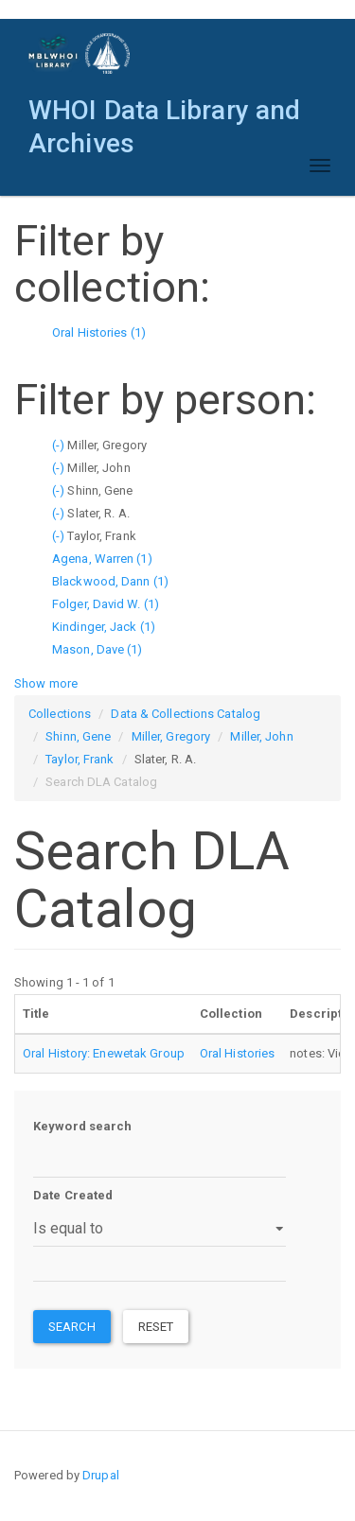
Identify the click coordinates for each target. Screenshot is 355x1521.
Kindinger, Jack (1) (103, 627)
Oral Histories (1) (99, 332)
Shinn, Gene (78, 736)
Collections (59, 714)
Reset (156, 1327)
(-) (59, 445)
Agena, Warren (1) (102, 558)
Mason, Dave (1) (97, 649)
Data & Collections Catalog (185, 714)
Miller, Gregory (171, 736)
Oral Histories (237, 1053)
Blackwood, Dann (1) (110, 581)
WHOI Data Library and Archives (164, 115)
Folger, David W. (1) (105, 604)
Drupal (100, 1475)
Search (72, 1327)
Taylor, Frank (79, 759)
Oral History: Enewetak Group (104, 1053)
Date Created (73, 1195)
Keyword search (82, 1126)
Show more (46, 683)
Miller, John (261, 736)
